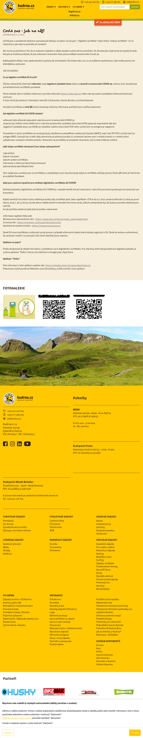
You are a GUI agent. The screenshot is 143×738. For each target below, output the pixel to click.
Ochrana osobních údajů (108, 615)
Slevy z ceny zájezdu (60, 638)
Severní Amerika (104, 655)
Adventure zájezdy (105, 550)
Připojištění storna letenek (109, 625)
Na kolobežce (103, 589)
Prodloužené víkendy (107, 566)
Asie (98, 648)
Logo (52, 612)
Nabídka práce (57, 605)
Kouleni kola (9, 622)
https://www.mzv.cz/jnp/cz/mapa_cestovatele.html (61, 219)
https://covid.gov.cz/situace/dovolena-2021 (39, 222)
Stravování (55, 625)
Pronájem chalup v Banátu (16, 612)
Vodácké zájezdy (106, 516)
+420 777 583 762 (112, 2)
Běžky (6, 547)
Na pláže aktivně (104, 576)
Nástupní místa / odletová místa (66, 628)
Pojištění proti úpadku (107, 599)
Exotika (53, 544)
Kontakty (54, 602)
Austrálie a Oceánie (106, 661)
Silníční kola (56, 527)
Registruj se (74, 11)
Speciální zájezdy (106, 539)
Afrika (99, 651)
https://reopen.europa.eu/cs (46, 225)
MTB (52, 530)
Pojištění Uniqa (104, 618)
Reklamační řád (104, 602)
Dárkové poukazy (58, 615)
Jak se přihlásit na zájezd (62, 618)
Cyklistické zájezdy (61, 516)
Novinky (100, 586)
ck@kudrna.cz (132, 2)
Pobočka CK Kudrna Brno (109, 628)
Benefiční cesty (104, 557)
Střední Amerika (104, 664)
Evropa (99, 645)
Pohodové (55, 524)
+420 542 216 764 (91, 2)
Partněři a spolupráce (61, 641)
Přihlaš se (74, 15)
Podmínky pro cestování (108, 622)
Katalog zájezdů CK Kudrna (63, 609)
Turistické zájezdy (14, 516)
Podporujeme (57, 644)
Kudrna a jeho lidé (12, 602)
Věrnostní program (59, 634)
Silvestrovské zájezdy (107, 579)
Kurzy (99, 573)
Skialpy (6, 550)
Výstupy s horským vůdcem (17, 530)
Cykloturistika (57, 520)
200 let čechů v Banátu (14, 625)
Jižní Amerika (102, 658)
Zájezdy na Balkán (105, 563)
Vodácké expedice (105, 530)
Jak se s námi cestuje (60, 622)
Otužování (101, 533)
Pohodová (8, 520)
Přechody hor (103, 582)
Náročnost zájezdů (59, 631)
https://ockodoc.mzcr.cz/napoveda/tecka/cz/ (68, 265)
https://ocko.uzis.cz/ (71, 93)
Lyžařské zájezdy (13, 539)
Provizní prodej (11, 609)
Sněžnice (7, 553)
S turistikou (55, 547)
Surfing (100, 560)
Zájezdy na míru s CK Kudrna (17, 599)
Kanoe (99, 520)
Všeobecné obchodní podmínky (112, 605)
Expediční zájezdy (105, 544)
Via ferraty (8, 524)
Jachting (100, 527)
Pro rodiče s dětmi (105, 547)
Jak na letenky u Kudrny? (108, 631)
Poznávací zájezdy (61, 539)
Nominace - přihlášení (107, 634)
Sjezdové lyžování (12, 544)
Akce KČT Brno (103, 569)
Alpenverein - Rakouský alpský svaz (21, 618)
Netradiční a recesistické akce (18, 605)
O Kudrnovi (55, 599)
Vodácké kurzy (103, 524)
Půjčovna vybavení (12, 615)
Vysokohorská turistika (15, 527)
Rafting (100, 553)
